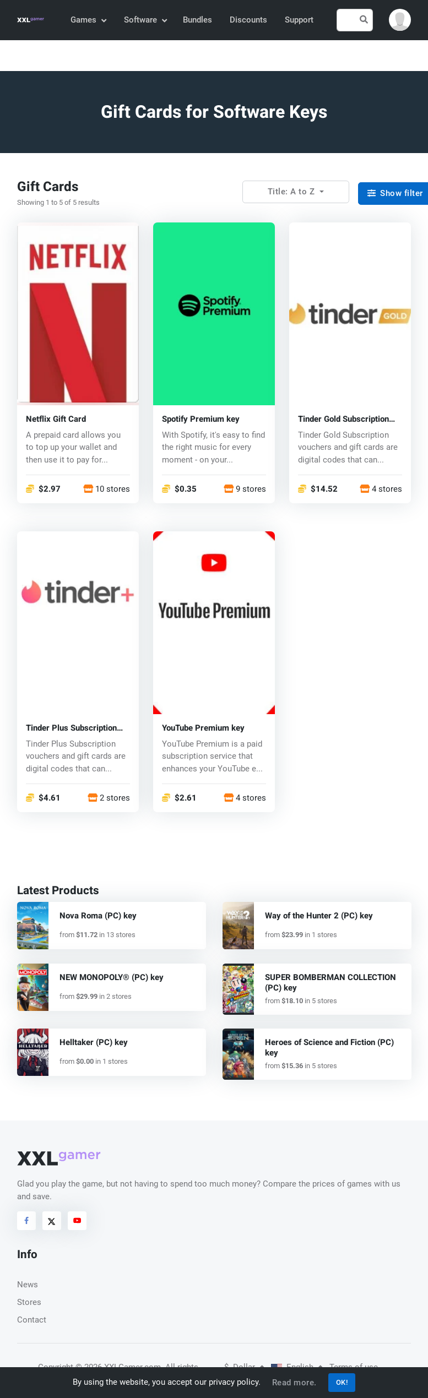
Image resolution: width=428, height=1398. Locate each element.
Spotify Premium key (201, 419)
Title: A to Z (292, 192)
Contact (31, 1320)
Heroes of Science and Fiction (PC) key (329, 1047)
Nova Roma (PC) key (98, 916)
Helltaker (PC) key (93, 1042)
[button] (400, 20)
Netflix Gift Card (56, 419)
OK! (342, 1382)
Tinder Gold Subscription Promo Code (343, 419)
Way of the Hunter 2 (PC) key (319, 916)
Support (299, 20)
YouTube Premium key (203, 728)
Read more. (294, 1383)
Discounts (248, 20)
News (27, 1285)
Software (145, 20)
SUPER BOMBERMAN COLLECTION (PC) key (330, 982)
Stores (29, 1302)
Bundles (197, 20)
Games (88, 20)
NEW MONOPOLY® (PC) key (111, 977)
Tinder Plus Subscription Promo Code (71, 728)
